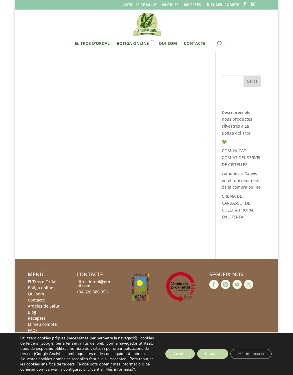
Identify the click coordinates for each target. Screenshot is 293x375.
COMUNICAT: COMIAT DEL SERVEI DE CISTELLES (241, 157)
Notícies (170, 5)
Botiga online (133, 43)
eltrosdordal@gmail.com (93, 283)
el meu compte (222, 5)
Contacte (194, 43)
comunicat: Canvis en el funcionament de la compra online (241, 180)
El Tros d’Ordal (92, 43)
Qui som (168, 43)
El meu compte (42, 324)
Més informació (249, 351)
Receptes (192, 5)
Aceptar (173, 351)
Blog (32, 312)
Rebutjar (207, 351)
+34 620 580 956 (92, 292)
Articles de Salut (43, 306)
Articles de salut (140, 5)
